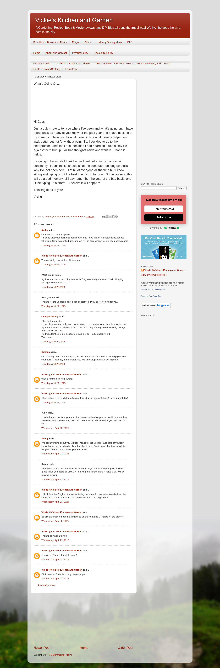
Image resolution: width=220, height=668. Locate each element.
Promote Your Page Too (151, 296)
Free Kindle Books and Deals (50, 42)
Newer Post (42, 647)
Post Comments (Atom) (60, 655)
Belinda (45, 352)
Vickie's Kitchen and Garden (74, 20)
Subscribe (163, 217)
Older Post (125, 647)
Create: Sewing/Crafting (46, 69)
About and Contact (56, 52)
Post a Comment (46, 585)
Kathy (44, 230)
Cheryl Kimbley (49, 316)
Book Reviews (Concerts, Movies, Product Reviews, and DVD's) (133, 63)
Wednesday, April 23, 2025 (55, 428)
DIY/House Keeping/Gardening (73, 63)
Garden (89, 42)
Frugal (75, 42)
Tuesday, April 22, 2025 (53, 245)
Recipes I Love (41, 63)
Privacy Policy (80, 52)
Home (36, 52)
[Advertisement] (83, 619)
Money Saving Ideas (110, 42)
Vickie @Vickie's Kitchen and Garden (61, 255)
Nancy (44, 438)
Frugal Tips (71, 69)
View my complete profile (154, 275)
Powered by (163, 227)
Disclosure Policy (103, 52)
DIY (129, 42)
